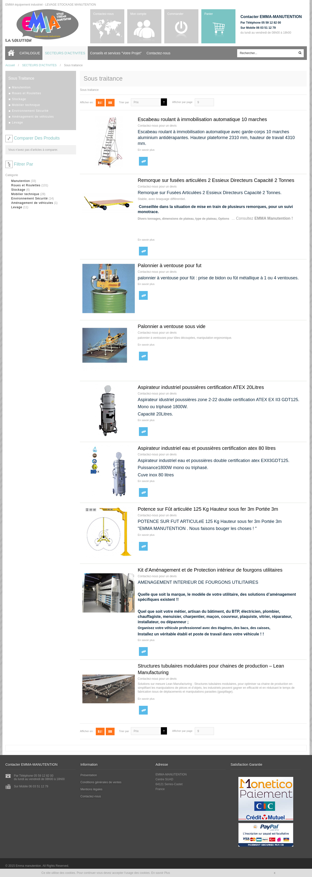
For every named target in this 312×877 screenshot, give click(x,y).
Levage (16, 207)
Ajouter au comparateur (143, 161)
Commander (175, 14)
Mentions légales (91, 789)
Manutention (20, 181)
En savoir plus (146, 149)
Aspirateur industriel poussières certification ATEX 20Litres (201, 387)
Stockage (18, 189)
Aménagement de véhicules (32, 203)
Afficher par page (182, 102)
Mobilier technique (25, 194)
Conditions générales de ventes (100, 782)
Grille (110, 102)
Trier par (124, 102)
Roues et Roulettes (25, 185)
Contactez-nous (103, 14)
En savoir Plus (160, 873)
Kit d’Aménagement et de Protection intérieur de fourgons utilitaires (210, 570)
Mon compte (138, 14)
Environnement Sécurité (29, 198)
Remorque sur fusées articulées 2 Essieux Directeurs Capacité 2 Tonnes (216, 180)
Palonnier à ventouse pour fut (169, 265)
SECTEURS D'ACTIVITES (39, 65)
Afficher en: (86, 102)
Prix (136, 102)
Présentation (88, 775)
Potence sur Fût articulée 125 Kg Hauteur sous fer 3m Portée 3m (208, 509)
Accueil (12, 53)
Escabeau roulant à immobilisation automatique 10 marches (202, 119)
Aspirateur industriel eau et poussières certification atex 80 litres (207, 448)
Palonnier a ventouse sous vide (171, 326)
